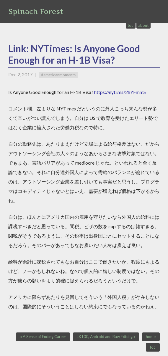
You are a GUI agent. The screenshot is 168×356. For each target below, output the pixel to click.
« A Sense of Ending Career (43, 336)
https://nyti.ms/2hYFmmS (120, 92)
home (151, 336)
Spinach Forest (35, 11)
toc (130, 25)
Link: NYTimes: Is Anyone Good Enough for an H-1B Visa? (74, 54)
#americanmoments (58, 74)
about (143, 25)
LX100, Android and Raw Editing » (106, 336)
